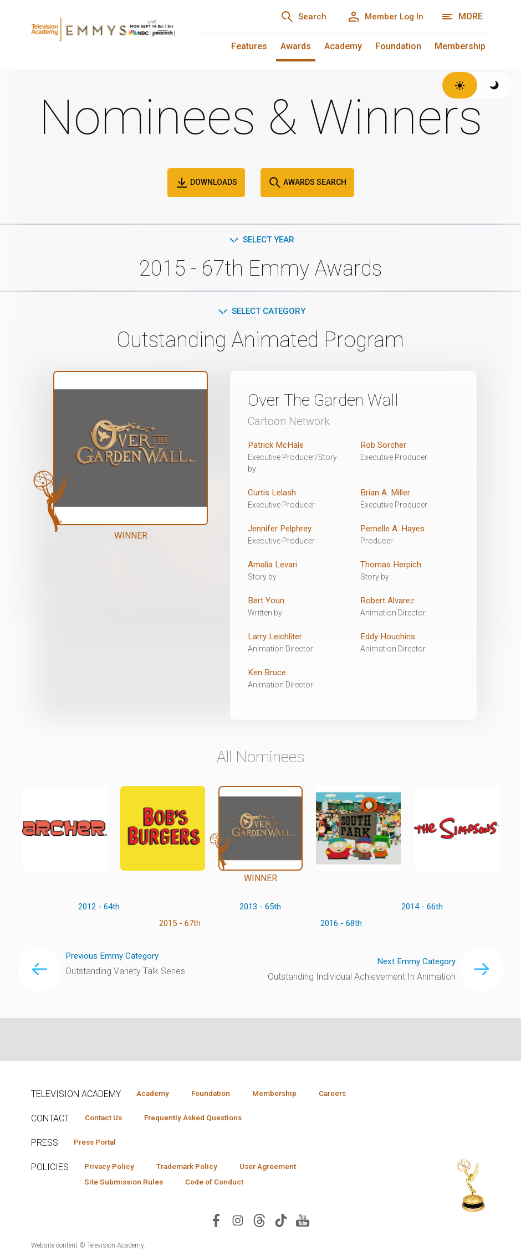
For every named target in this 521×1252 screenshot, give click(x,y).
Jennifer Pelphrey (282, 530)
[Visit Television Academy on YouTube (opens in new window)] (302, 1223)
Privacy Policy (112, 1167)
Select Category (260, 312)
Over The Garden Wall (331, 401)
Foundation (398, 46)
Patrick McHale (277, 447)
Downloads (206, 182)
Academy (343, 46)
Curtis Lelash (273, 494)
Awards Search (307, 182)
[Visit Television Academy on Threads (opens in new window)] (259, 1223)
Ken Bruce (267, 674)
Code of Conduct (224, 1183)
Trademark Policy (196, 1167)
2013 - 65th (260, 908)
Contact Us (106, 1118)
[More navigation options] (462, 16)
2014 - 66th (422, 908)
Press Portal (98, 1143)
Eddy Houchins (389, 638)
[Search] (295, 16)
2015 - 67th (179, 926)
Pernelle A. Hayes (395, 530)
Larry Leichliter (276, 638)
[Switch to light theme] (459, 85)
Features (249, 46)
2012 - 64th (98, 908)
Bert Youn (266, 602)
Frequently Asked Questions (203, 1118)
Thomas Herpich (391, 566)
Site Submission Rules (127, 1183)
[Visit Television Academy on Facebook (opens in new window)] (216, 1223)
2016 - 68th (341, 926)
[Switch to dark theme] (494, 85)
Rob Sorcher (384, 447)
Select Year (261, 240)
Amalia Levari (274, 566)
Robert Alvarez (389, 602)
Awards (295, 46)
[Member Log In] (382, 16)
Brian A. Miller (386, 494)
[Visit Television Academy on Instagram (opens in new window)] (237, 1223)
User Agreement (284, 1167)
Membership (460, 46)
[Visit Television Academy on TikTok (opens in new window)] (281, 1223)
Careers (353, 1093)
